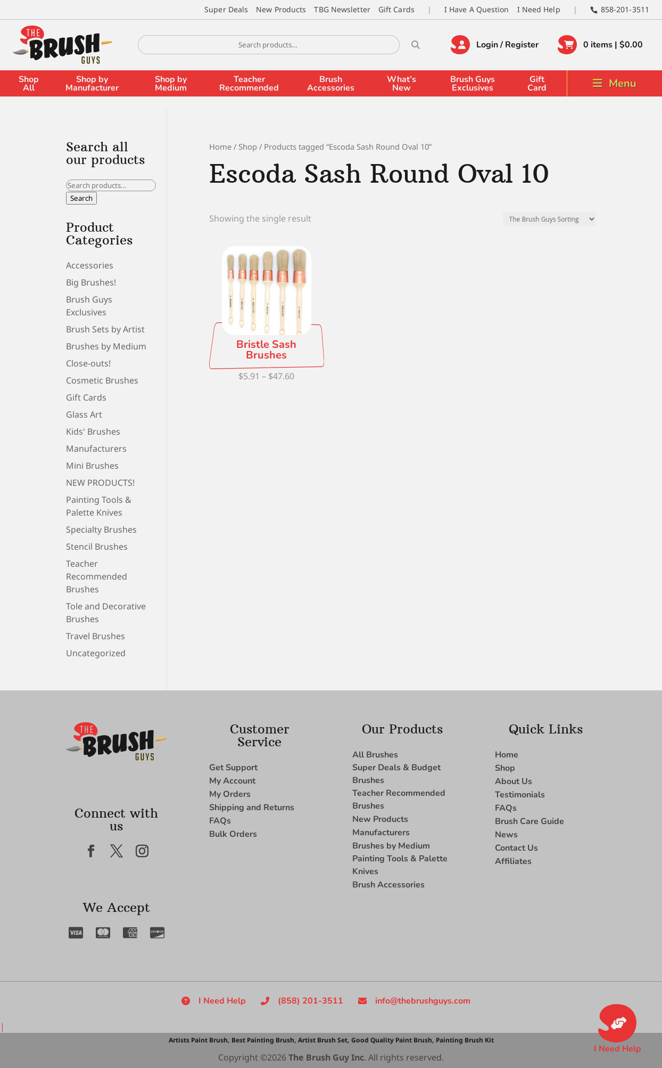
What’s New (401, 84)
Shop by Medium (171, 84)
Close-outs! (88, 363)
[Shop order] (549, 219)
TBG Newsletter (342, 9)
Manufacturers (96, 448)
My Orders (230, 794)
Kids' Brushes (93, 431)
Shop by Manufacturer (92, 84)
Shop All (29, 84)
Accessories (89, 265)
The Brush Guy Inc (326, 1057)
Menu (622, 83)
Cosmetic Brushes (102, 380)
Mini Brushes (92, 465)
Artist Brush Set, (323, 1040)
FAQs (220, 821)
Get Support (233, 767)
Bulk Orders (233, 834)
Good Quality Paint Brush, (392, 1040)
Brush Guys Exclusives (472, 84)
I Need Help (538, 9)
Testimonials (520, 795)
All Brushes (375, 755)
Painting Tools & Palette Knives (400, 865)
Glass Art (84, 414)
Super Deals (226, 9)
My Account (232, 781)
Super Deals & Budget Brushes (396, 774)
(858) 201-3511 (310, 1001)
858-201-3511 (625, 9)
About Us (513, 781)
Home (220, 146)
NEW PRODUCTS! (100, 482)
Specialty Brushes (101, 529)
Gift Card (537, 84)
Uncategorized (96, 653)
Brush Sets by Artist (105, 329)
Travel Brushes (95, 636)
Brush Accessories (330, 84)
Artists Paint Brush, (199, 1040)
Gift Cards (396, 9)
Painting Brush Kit (465, 1040)
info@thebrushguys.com (422, 1001)
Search (81, 198)
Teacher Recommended (249, 84)
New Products (281, 9)
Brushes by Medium (106, 346)
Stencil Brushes (97, 546)
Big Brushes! (91, 282)
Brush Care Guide (529, 821)
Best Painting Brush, (263, 1040)
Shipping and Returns (251, 807)
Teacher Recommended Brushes (96, 576)
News (506, 835)
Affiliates (513, 861)
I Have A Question (476, 9)
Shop (247, 146)
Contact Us (516, 848)
